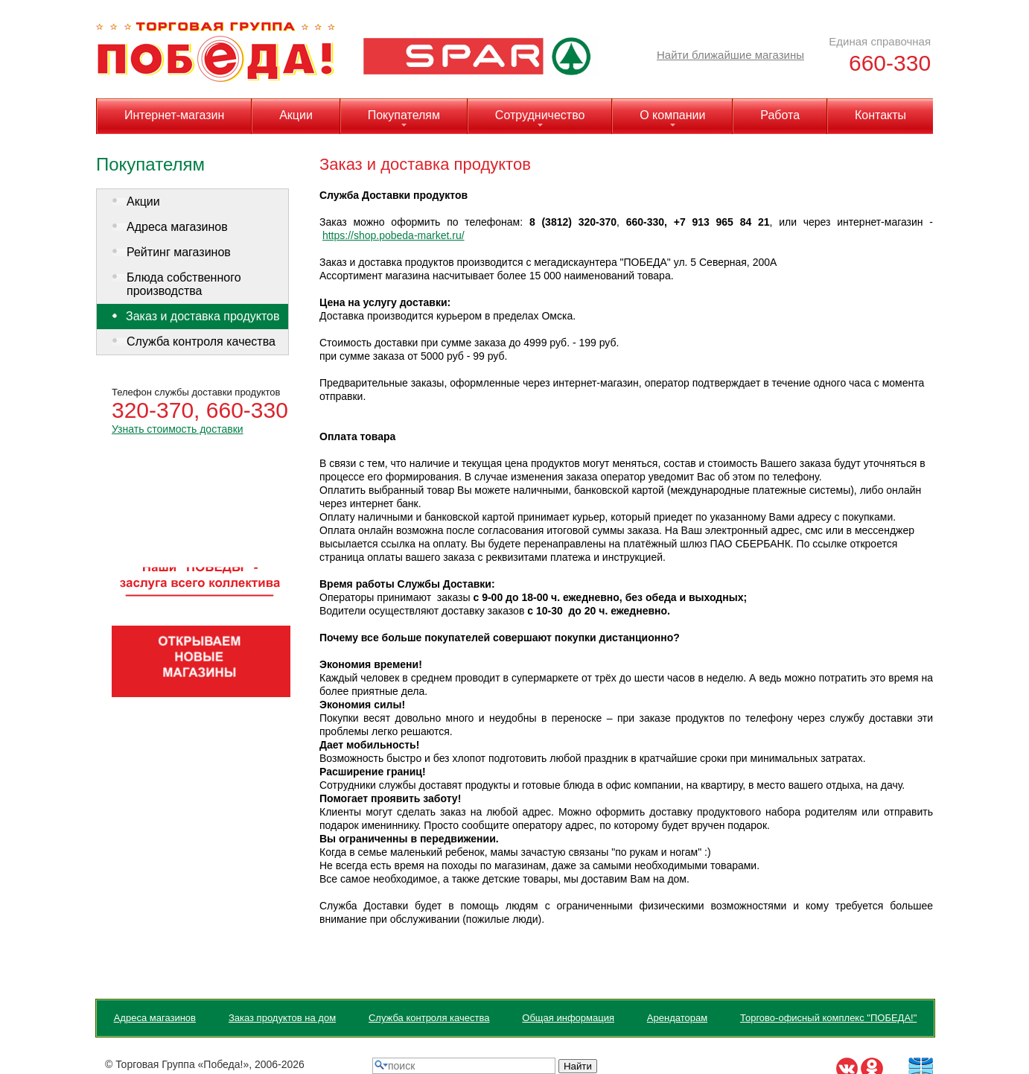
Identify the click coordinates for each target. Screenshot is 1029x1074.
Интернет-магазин (174, 115)
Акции (296, 115)
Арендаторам (677, 1017)
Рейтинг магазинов (179, 252)
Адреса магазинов (177, 226)
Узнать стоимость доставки (177, 429)
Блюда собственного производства (184, 284)
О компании (672, 115)
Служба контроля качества (201, 341)
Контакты (880, 115)
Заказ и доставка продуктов (202, 316)
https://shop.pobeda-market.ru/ (393, 235)
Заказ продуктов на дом (282, 1017)
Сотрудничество (540, 115)
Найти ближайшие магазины (730, 54)
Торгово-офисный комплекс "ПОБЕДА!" (828, 1017)
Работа (780, 115)
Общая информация (568, 1017)
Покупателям (404, 115)
